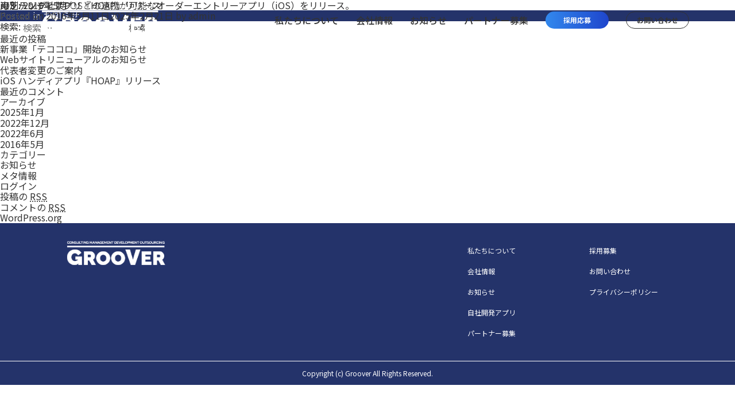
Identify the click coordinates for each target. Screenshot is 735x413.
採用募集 (603, 250)
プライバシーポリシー (623, 292)
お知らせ (18, 165)
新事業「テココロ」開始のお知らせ (73, 49)
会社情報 (481, 271)
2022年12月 (24, 123)
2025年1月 (22, 112)
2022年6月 (22, 133)
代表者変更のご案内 (41, 70)
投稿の (23, 196)
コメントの (32, 207)
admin (201, 15)
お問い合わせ (609, 271)
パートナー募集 (491, 333)
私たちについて (491, 250)
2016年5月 (22, 144)
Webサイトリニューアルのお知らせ (73, 59)
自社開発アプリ (491, 312)
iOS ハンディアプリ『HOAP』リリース (80, 80)
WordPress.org (31, 217)
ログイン (18, 186)
